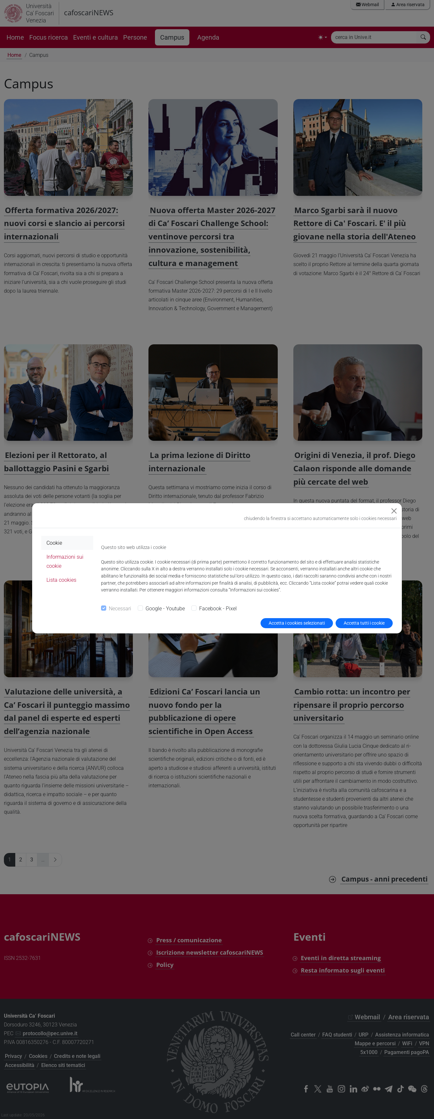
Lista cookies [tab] (61, 580)
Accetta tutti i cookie (364, 623)
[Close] (394, 511)
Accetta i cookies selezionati (297, 623)
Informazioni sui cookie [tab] (64, 561)
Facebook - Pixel (218, 608)
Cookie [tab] (54, 543)
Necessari (120, 608)
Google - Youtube (165, 608)
